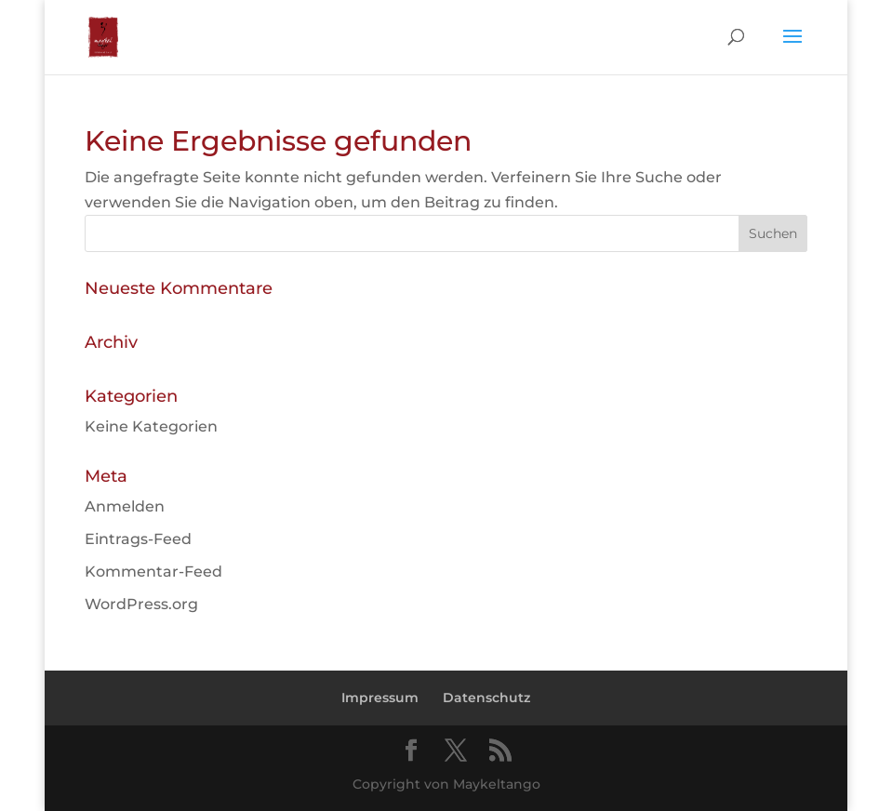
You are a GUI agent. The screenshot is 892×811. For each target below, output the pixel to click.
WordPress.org (141, 604)
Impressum (380, 697)
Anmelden (125, 506)
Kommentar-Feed (153, 571)
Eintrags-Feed (138, 539)
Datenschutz (486, 697)
